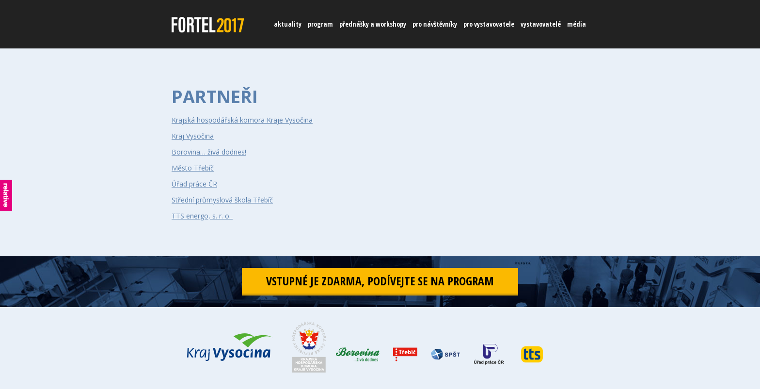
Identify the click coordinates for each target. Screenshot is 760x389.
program (320, 24)
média (576, 24)
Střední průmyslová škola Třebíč (222, 199)
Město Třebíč (193, 167)
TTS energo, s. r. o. (202, 215)
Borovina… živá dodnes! (209, 151)
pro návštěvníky (434, 24)
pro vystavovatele (488, 24)
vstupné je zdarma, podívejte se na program (380, 281)
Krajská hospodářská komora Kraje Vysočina (242, 119)
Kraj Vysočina (193, 135)
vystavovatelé (541, 24)
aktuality (287, 24)
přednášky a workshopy (372, 24)
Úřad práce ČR (194, 183)
